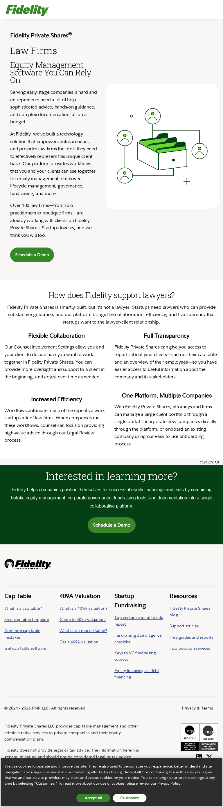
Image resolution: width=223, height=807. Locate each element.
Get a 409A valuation (79, 641)
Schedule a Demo (32, 254)
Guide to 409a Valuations (83, 619)
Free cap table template (26, 619)
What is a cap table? (23, 608)
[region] (111, 782)
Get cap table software (25, 648)
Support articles (184, 626)
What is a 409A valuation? (83, 608)
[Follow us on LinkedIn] (198, 756)
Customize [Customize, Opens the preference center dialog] (129, 797)
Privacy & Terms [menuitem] (197, 708)
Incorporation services (190, 648)
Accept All (93, 797)
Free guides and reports (191, 637)
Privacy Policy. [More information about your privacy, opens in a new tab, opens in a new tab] (169, 783)
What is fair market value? (83, 630)
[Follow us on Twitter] (209, 756)
